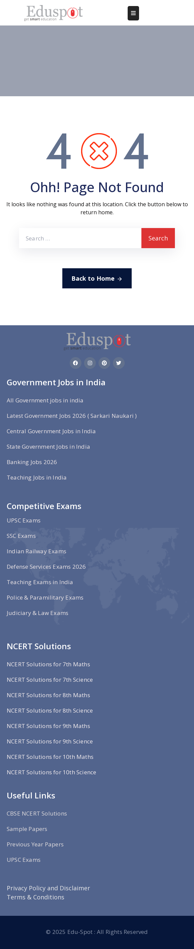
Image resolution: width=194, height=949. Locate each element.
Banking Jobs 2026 (32, 462)
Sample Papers (27, 829)
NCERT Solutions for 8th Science (50, 710)
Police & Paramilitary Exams (45, 597)
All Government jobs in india (45, 400)
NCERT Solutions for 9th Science (50, 741)
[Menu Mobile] (133, 13)
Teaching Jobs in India (37, 477)
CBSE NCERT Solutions (37, 813)
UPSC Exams (24, 520)
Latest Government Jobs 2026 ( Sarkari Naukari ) (72, 416)
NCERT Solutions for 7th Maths (48, 664)
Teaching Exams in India (40, 582)
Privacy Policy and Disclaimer (48, 888)
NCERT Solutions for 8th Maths (48, 695)
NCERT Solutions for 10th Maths (50, 757)
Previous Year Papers (35, 844)
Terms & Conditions (35, 897)
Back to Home (97, 278)
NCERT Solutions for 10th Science (51, 772)
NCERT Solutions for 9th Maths (48, 726)
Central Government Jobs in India (51, 431)
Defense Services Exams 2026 (46, 566)
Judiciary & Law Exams (37, 613)
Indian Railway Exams (36, 551)
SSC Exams (21, 536)
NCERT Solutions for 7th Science (50, 679)
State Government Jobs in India (48, 446)
